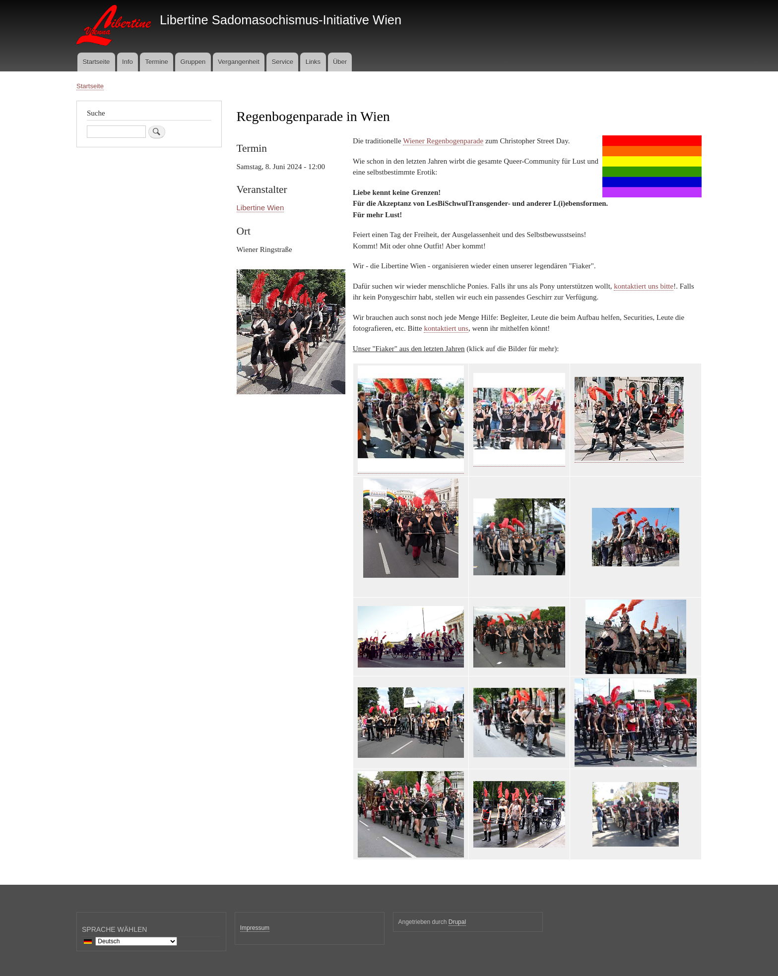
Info (127, 61)
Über (340, 61)
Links (313, 61)
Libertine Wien (260, 207)
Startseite (96, 61)
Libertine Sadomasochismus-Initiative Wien (280, 20)
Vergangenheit (238, 61)
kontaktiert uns (446, 328)
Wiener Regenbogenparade (443, 141)
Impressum (254, 927)
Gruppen (193, 61)
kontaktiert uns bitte (643, 286)
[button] (291, 399)
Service (282, 61)
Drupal (457, 921)
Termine (156, 61)
